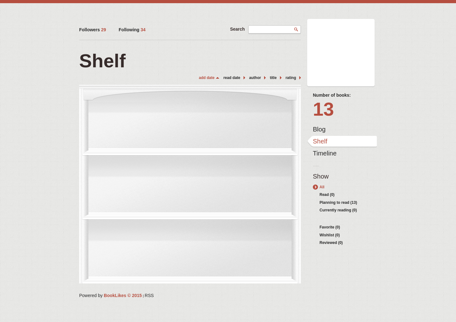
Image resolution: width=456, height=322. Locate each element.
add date (206, 78)
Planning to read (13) (338, 202)
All (322, 187)
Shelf (320, 141)
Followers (92, 29)
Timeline (325, 153)
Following (132, 29)
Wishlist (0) (330, 235)
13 (323, 109)
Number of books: (332, 95)
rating (291, 78)
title (273, 78)
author (255, 78)
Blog (319, 129)
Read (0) (327, 194)
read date (231, 78)
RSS (149, 295)
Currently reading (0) (338, 210)
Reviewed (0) (331, 242)
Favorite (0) (330, 227)
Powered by (110, 295)
